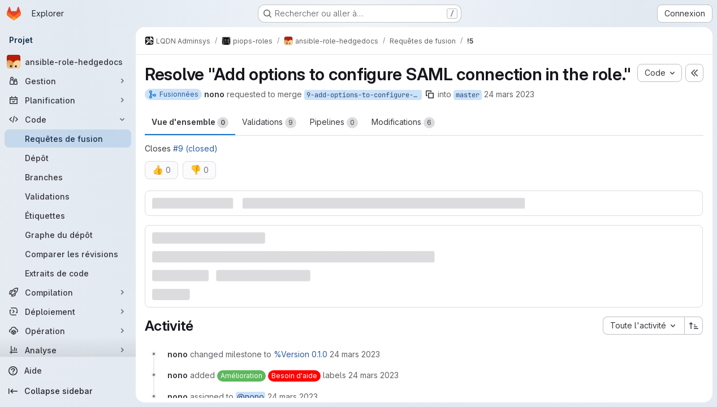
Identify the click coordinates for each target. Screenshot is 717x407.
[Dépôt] (68, 158)
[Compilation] (68, 292)
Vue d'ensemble (190, 122)
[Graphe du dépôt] (68, 235)
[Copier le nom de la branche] (430, 94)
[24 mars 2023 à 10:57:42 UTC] (355, 354)
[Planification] (68, 100)
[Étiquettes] (68, 215)
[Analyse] (68, 350)
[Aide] (68, 371)
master (468, 94)
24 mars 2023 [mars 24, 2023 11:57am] (509, 94)
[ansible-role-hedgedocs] (68, 62)
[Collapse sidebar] (68, 391)
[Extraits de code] (68, 273)
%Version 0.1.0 (300, 354)
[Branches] (68, 177)
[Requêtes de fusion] (68, 138)
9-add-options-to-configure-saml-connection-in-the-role (364, 94)
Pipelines (334, 122)
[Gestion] (68, 81)
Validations (269, 122)
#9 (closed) (195, 148)
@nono (250, 396)
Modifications (403, 122)
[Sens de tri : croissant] (694, 326)
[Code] (68, 119)
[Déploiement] (68, 311)
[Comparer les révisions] (68, 254)
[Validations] (68, 196)
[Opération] (68, 331)
